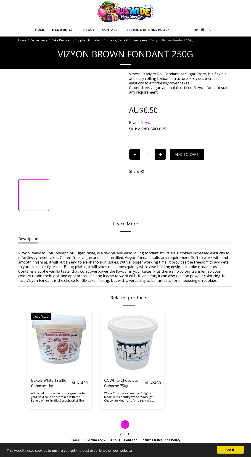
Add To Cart (187, 154)
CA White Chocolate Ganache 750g (121, 383)
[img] (59, 342)
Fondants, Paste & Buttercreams (125, 40)
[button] (176, 29)
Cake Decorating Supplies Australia (75, 40)
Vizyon (147, 122)
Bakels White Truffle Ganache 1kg (48, 383)
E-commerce (39, 40)
